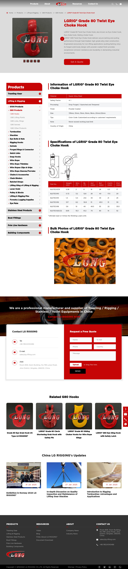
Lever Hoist (15, 189)
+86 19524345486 (27, 344)
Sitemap (71, 567)
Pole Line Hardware (17, 225)
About (47, 4)
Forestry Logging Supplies (22, 200)
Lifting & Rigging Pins (19, 196)
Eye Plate (14, 203)
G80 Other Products (18, 128)
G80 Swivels (15, 124)
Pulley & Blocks (17, 193)
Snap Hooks (15, 157)
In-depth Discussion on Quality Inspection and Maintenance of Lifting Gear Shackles (62, 494)
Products (34, 4)
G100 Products (16, 107)
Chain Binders (16, 178)
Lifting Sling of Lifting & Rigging (24, 185)
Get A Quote (77, 62)
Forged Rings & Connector (22, 150)
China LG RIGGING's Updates (64, 455)
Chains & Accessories (19, 175)
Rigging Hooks (16, 142)
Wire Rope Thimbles (19, 164)
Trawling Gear (15, 94)
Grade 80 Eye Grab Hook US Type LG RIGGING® (20, 434)
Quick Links (15, 153)
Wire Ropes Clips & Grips (21, 168)
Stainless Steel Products (20, 211)
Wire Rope (15, 160)
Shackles (14, 135)
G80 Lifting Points (17, 117)
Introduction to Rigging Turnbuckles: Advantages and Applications (102, 494)
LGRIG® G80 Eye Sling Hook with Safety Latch (108, 434)
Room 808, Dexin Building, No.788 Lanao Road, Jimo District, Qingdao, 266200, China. (38, 366)
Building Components (19, 233)
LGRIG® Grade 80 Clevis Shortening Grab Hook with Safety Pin (49, 435)
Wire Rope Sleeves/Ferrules (22, 171)
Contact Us (93, 4)
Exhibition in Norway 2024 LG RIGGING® (21, 494)
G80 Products (47, 13)
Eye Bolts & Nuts (17, 139)
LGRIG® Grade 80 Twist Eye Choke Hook (81, 13)
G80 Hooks (59, 13)
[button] (62, 39)
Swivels (13, 146)
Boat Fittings (14, 218)
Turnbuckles (15, 132)
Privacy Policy (81, 567)
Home (11, 13)
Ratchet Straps (16, 182)
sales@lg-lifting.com (27, 354)
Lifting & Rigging (32, 13)
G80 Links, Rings (17, 121)
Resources (77, 4)
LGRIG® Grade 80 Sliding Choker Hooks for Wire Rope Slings (79, 435)
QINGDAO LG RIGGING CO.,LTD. (30, 567)
